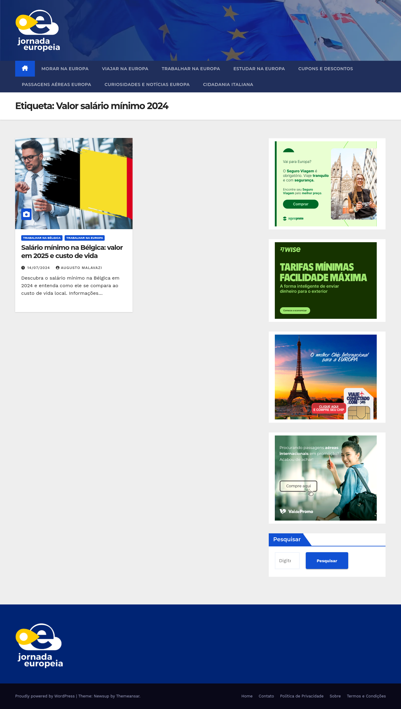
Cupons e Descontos (325, 68)
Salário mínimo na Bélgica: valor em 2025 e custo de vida (72, 251)
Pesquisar (287, 539)
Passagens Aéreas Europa (56, 84)
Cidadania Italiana (228, 84)
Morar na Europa (65, 68)
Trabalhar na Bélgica (42, 237)
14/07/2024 (39, 268)
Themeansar (128, 696)
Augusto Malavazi (79, 268)
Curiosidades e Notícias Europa (147, 84)
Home (247, 696)
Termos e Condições (366, 696)
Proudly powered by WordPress (45, 696)
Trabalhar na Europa (191, 68)
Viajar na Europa (125, 68)
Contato (266, 696)
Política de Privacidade (301, 696)
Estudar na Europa (259, 68)
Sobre (335, 696)
